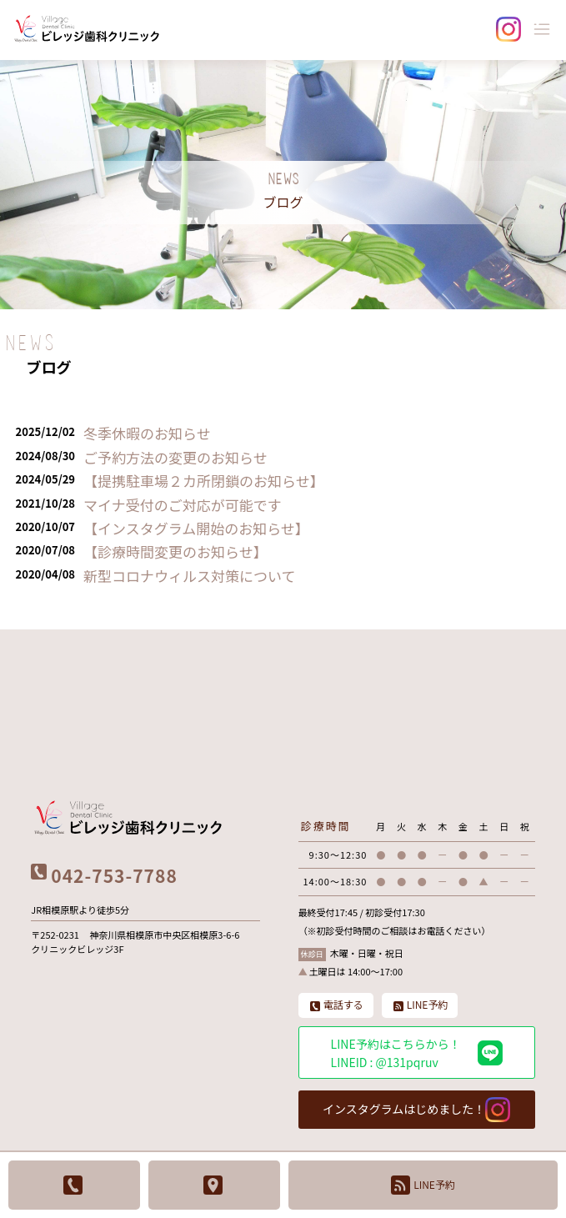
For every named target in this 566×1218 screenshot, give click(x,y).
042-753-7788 (114, 875)
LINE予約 (423, 1185)
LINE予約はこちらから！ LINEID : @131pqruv (417, 1052)
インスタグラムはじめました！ (416, 1109)
